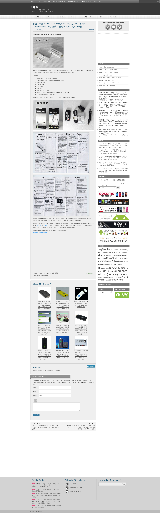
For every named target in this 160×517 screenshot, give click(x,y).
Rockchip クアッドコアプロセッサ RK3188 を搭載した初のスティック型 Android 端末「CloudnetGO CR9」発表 (62, 354)
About (38, 1)
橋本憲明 (101, 110)
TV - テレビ (40, 29)
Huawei (101, 264)
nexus (107, 268)
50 (33, 501)
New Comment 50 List (59, 1)
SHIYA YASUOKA (104, 93)
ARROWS (106, 252)
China (38, 275)
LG (123, 265)
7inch (115, 250)
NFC (111, 267)
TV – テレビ (71, 16)
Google (121, 261)
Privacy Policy (97, 1)
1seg (100, 250)
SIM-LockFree (108, 277)
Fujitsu (108, 261)
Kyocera (119, 264)
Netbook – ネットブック (60, 16)
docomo (103, 255)
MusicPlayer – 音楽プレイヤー (84, 16)
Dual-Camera (112, 255)
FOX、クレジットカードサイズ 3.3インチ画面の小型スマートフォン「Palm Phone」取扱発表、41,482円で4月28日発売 (113, 170)
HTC (126, 261)
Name (34, 387)
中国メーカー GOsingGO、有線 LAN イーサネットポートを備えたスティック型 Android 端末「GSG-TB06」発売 (62, 305)
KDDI (113, 264)
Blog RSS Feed (72, 485)
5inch (105, 249)
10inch (122, 250)
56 (33, 495)
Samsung (113, 274)
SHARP (122, 274)
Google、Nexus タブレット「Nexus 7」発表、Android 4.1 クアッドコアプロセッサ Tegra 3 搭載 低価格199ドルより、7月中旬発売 (81, 428)
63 (33, 491)
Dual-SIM (111, 258)
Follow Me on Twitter (73, 493)
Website (35, 395)
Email (34, 391)
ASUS (111, 252)
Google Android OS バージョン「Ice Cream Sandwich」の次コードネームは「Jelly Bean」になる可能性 (113, 131)
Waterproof (111, 280)
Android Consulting (73, 1)
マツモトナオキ (103, 102)
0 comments (91, 29)
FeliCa (122, 258)
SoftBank (117, 277)
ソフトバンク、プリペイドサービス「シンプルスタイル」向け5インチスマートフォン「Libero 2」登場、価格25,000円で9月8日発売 (113, 104)
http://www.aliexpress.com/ (40, 232)
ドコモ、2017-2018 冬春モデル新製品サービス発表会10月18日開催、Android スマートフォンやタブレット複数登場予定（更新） (46, 502)
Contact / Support (86, 1)
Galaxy (114, 261)
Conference (124, 252)
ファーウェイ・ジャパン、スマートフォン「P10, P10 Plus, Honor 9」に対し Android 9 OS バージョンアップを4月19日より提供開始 (113, 164)
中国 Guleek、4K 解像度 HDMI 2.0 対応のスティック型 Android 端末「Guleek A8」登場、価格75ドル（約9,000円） (44, 305)
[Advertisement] (92, 9)
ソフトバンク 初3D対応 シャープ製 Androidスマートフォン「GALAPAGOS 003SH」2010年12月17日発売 (46, 496)
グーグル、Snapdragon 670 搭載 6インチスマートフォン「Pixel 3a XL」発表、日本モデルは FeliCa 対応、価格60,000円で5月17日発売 (113, 151)
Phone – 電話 (35, 16)
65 (33, 485)
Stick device (44, 275)
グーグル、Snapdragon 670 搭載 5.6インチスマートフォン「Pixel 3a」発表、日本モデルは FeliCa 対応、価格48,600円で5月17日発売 (113, 157)
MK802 (46, 225)
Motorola (103, 268)
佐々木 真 (101, 129)
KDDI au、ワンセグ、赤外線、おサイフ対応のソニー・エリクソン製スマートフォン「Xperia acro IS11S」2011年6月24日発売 (46, 486)
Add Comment (90, 366)
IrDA (109, 264)
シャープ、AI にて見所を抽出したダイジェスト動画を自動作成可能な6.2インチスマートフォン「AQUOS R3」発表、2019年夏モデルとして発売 (113, 145)
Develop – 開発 (99, 16)
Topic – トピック (123, 16)
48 (33, 507)
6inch (110, 250)
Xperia (120, 280)
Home (32, 1)
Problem (108, 271)
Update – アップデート (110, 16)
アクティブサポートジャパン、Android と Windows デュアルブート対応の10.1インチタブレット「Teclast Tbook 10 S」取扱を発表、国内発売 (113, 112)
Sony (124, 277)
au (115, 252)
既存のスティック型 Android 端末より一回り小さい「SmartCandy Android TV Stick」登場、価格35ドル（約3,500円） (62, 329)
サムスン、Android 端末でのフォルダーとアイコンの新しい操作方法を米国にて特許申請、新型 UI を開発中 (45, 428)
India (106, 264)
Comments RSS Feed (74, 489)
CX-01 (39, 225)
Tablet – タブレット (46, 16)
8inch (118, 250)
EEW (118, 258)
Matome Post (46, 1)
